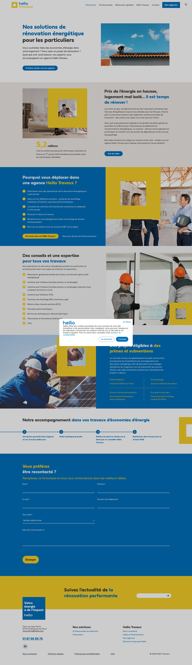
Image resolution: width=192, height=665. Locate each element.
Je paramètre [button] (106, 339)
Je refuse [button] (127, 322)
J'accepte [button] (122, 339)
